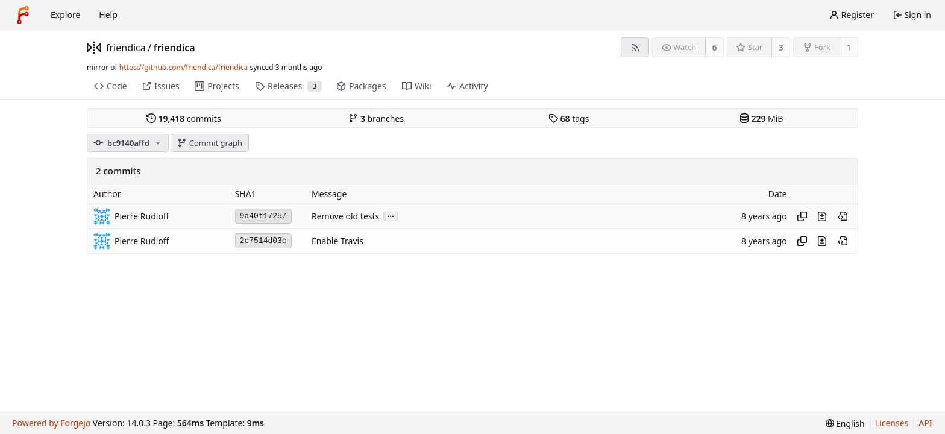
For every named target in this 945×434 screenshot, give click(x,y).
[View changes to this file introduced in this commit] (822, 216)
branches (376, 118)
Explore (65, 14)
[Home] (23, 15)
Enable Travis (337, 241)
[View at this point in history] (843, 216)
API (925, 423)
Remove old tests (345, 216)
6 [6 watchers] (714, 47)
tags (568, 118)
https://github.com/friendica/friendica (183, 67)
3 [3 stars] (781, 47)
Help (108, 14)
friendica (126, 48)
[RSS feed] (635, 47)
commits (183, 118)
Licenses (892, 423)
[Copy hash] (802, 216)
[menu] (845, 423)
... (390, 215)
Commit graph (209, 142)
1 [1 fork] (848, 47)
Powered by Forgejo (51, 423)
